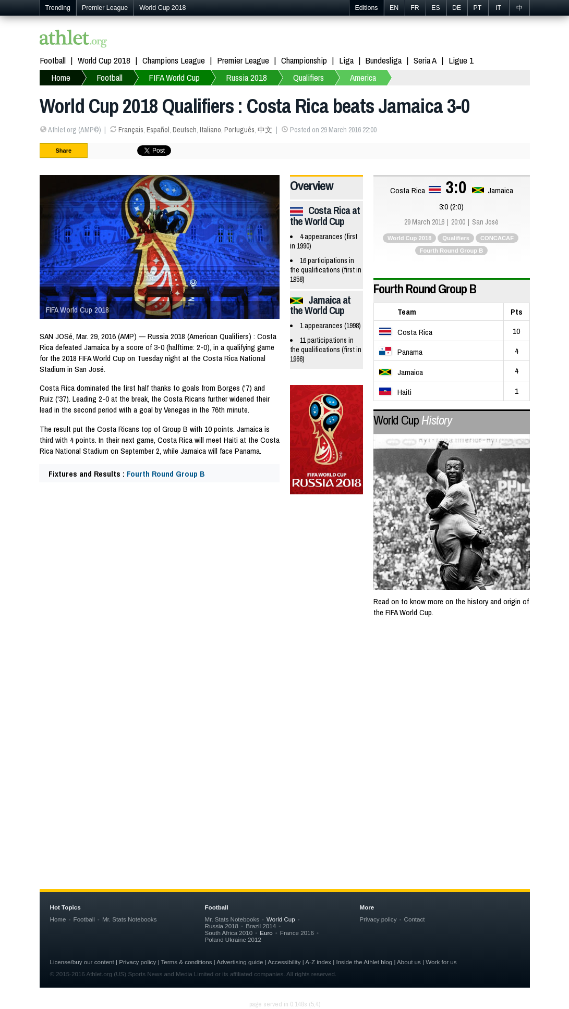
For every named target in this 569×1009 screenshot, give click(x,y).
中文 (265, 129)
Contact (414, 919)
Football (53, 60)
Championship (304, 60)
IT (498, 7)
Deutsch (185, 129)
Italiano (210, 129)
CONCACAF (497, 238)
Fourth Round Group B (165, 473)
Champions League (173, 60)
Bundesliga (384, 60)
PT (478, 7)
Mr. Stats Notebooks (129, 919)
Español (158, 129)
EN (394, 7)
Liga (346, 60)
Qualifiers (455, 238)
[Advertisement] (285, 710)
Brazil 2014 (261, 926)
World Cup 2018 (162, 7)
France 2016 (297, 932)
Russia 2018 (222, 926)
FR (414, 7)
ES (435, 7)
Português (239, 129)
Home (58, 919)
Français (130, 129)
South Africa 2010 (229, 932)
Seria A (425, 60)
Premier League (105, 7)
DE (456, 7)
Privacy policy (378, 919)
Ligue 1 (461, 60)
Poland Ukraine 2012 (233, 939)
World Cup (412, 420)
